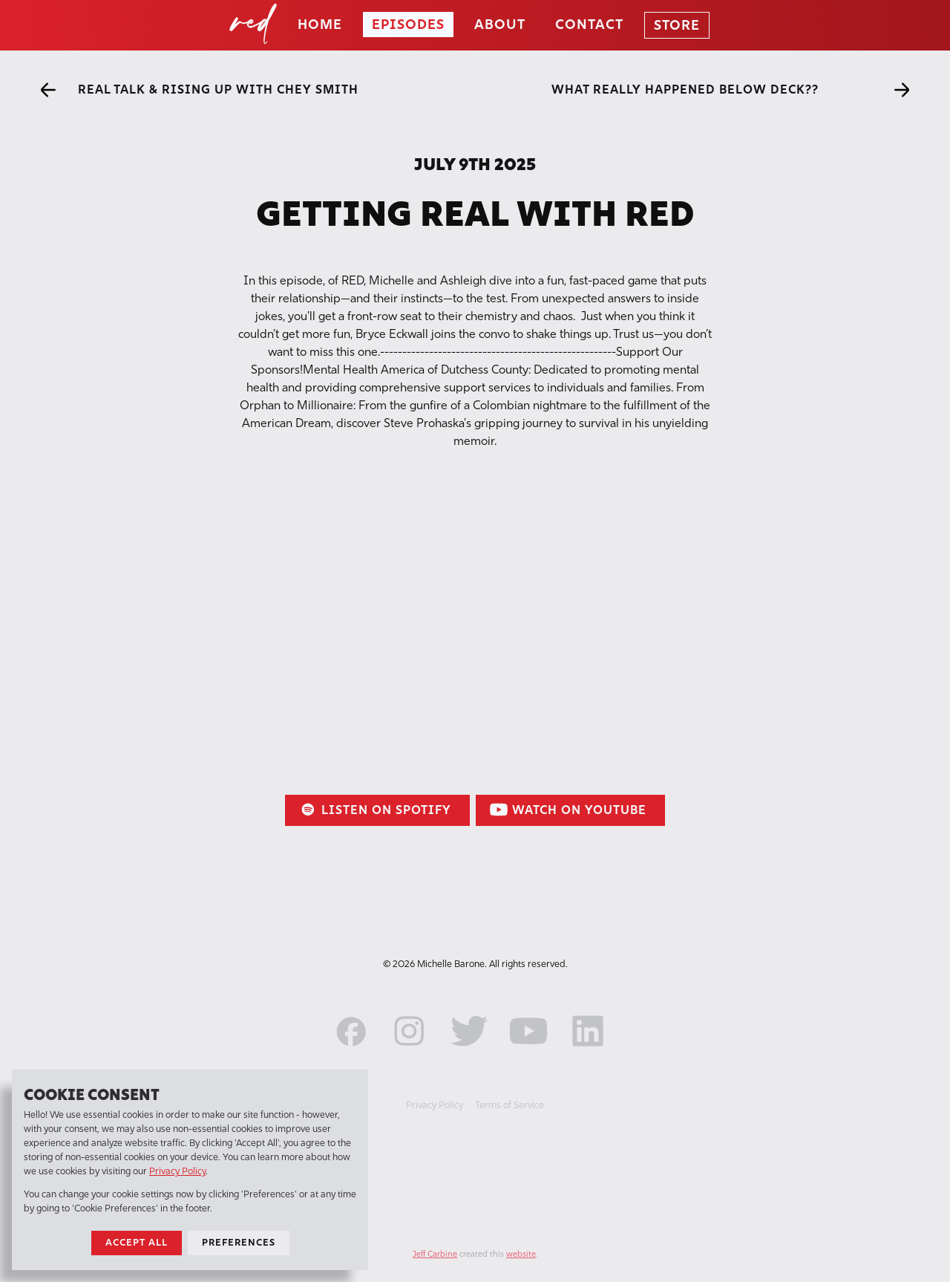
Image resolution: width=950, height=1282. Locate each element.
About (499, 24)
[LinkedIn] (588, 1051)
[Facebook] (350, 1051)
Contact (589, 24)
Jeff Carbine (435, 1254)
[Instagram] (409, 1051)
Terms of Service (509, 1104)
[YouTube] (528, 1051)
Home (320, 24)
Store (677, 25)
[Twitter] (469, 1051)
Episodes (408, 24)
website (521, 1254)
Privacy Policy (434, 1104)
